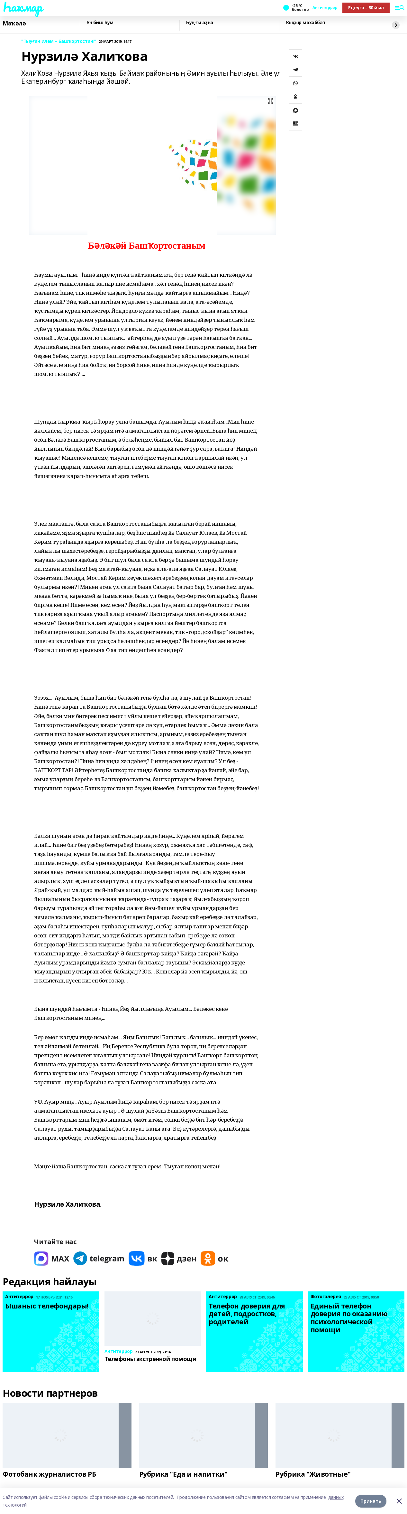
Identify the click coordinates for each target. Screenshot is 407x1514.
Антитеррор (324, 8)
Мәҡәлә (14, 23)
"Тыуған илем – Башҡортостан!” (58, 41)
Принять (370, 1501)
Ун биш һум (99, 22)
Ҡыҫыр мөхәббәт (305, 22)
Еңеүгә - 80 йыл (366, 8)
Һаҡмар (22, 7)
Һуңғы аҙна (199, 22)
